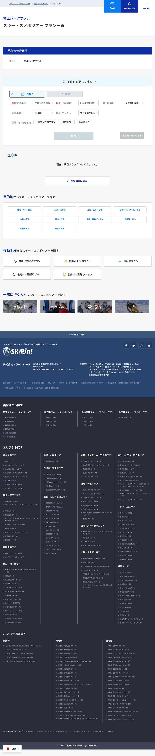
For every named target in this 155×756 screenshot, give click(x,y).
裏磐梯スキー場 (10, 546)
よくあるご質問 (21, 389)
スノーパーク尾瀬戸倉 (13, 609)
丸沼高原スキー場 (11, 621)
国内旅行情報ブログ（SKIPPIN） (110, 737)
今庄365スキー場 (126, 546)
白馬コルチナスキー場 (90, 507)
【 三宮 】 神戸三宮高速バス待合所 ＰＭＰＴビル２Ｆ (23, 652)
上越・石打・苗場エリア (55, 502)
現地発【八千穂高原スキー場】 (118, 714)
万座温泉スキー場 (11, 601)
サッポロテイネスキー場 (13, 494)
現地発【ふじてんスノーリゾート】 (120, 721)
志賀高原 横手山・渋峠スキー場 (94, 565)
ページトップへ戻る (77, 340)
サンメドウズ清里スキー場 (129, 487)
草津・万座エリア (52, 461)
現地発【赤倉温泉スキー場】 (68, 679)
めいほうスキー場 (126, 538)
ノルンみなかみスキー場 (13, 594)
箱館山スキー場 (125, 606)
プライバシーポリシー (39, 394)
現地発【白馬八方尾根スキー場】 (119, 656)
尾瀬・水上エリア (11, 570)
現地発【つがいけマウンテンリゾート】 (121, 659)
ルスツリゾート (10, 467)
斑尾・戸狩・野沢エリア (93, 531)
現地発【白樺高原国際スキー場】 (119, 690)
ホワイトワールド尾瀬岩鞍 (14, 597)
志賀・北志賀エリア (90, 558)
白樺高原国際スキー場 (53, 484)
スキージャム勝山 (126, 519)
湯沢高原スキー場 (52, 540)
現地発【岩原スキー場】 (66, 714)
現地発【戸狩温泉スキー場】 (68, 659)
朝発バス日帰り (10, 431)
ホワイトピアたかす (127, 534)
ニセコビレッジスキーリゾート (16, 471)
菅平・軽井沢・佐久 (95, 221)
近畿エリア (123, 572)
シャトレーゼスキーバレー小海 (131, 506)
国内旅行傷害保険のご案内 (14, 394)
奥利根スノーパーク (12, 590)
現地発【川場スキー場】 (116, 694)
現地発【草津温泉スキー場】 (118, 675)
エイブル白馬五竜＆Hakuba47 (93, 500)
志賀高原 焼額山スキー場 (91, 588)
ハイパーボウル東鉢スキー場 (130, 602)
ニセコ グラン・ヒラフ (13, 475)
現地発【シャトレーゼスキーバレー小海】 (122, 706)
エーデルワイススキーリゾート (16, 563)
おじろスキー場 (125, 578)
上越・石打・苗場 (95, 211)
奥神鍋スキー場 (125, 590)
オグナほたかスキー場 (13, 605)
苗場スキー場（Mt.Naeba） (55, 513)
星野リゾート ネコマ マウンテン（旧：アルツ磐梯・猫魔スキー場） (21, 525)
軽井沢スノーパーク (127, 479)
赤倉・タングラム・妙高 (130, 211)
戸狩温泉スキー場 (89, 548)
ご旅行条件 (123, 389)
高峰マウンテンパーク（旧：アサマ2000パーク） (135, 500)
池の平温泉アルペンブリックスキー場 (96, 471)
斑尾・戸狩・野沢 (24, 211)
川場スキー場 (9, 582)
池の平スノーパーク (53, 492)
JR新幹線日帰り (10, 439)
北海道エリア (9, 461)
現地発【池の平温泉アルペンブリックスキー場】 (75, 690)
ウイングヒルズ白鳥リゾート (130, 550)
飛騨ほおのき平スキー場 (128, 558)
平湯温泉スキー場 (126, 561)
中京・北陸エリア (126, 512)
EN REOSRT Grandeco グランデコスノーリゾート (21, 512)
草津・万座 (59, 221)
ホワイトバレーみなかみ (13, 617)
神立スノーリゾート (53, 524)
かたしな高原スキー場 (13, 613)
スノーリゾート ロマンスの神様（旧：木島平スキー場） (98, 592)
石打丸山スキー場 (52, 528)
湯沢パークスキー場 (53, 548)
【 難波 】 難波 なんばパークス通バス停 (19, 659)
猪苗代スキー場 (10, 534)
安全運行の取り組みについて (102, 389)
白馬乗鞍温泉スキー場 (90, 511)
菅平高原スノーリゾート (128, 475)
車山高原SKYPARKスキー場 (55, 496)
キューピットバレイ (53, 552)
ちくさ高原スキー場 (127, 598)
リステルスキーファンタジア (15, 530)
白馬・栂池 (24, 221)
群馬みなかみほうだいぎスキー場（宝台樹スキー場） (21, 577)
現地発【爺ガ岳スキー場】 (117, 652)
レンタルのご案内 (40, 389)
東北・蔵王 (59, 231)
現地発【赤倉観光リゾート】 (68, 683)
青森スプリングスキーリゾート (16, 538)
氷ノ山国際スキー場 (127, 582)
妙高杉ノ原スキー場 (90, 479)
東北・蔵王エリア (11, 501)
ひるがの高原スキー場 (127, 530)
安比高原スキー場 (11, 542)
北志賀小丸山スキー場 (90, 576)
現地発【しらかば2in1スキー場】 (119, 687)
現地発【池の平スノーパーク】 (118, 679)
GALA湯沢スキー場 (52, 536)
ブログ (68, 389)
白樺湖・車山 (130, 221)
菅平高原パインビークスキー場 (131, 496)
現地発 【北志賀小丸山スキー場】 (70, 671)
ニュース (56, 389)
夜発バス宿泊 (9, 427)
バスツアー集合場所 (15, 640)
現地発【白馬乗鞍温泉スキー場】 (119, 667)
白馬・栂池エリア (89, 489)
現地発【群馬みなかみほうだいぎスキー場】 (123, 718)
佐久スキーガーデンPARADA (130, 471)
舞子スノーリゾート (53, 521)
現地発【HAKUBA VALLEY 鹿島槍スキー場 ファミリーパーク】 (78, 726)
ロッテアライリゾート (90, 483)
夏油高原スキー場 (11, 521)
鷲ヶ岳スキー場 (125, 542)
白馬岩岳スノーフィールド (92, 504)
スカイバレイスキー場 (127, 594)
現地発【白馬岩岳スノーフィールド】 (121, 663)
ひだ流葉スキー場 (126, 554)
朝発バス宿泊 (9, 435)
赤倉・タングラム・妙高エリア (96, 461)
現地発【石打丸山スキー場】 (68, 710)
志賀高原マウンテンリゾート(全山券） (96, 580)
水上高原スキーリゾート (13, 624)
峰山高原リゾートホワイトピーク (131, 625)
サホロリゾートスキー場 (13, 490)
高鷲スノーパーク (126, 527)
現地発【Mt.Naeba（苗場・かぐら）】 (71, 706)
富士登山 (92, 737)
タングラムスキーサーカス (92, 551)
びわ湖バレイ (124, 617)
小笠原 (51, 737)
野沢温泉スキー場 (89, 544)
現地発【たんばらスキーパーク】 (119, 698)
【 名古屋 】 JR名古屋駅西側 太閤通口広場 (20, 667)
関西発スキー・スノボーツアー (59, 418)
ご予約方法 (80, 389)
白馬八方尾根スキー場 (90, 515)
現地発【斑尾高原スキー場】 (68, 652)
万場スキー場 (124, 621)
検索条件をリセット (132, 135)
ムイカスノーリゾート (53, 555)
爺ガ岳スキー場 (88, 525)
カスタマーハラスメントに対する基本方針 (71, 394)
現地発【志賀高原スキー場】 (68, 675)
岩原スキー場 (50, 532)
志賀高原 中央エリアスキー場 (93, 584)
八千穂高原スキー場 (127, 467)
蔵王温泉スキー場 (11, 507)
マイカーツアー (126, 423)
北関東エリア (9, 553)
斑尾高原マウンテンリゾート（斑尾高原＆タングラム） (97, 538)
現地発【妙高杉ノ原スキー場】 (69, 687)
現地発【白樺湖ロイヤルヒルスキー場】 (121, 683)
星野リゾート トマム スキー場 (16, 483)
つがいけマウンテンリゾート (93, 496)
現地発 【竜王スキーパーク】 (68, 663)
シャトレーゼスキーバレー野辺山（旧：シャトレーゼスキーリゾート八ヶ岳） (134, 491)
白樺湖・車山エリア (53, 474)
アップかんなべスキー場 (128, 586)
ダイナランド (124, 523)
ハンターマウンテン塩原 (13, 559)
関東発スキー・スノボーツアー (18, 418)
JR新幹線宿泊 (10, 443)
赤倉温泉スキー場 (89, 475)
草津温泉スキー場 (52, 467)
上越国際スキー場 (52, 517)
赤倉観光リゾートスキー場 (92, 467)
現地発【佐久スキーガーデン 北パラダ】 (122, 725)
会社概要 (7, 389)
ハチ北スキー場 (125, 613)
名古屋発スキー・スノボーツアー (98, 418)
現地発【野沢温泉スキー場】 (68, 656)
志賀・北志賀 (59, 211)
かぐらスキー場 (51, 559)
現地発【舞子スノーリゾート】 (69, 702)
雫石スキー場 (9, 517)
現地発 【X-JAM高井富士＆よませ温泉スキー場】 (75, 667)
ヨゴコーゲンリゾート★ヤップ (131, 629)
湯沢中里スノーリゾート (54, 509)
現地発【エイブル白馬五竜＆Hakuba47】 (72, 721)
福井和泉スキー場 (126, 565)
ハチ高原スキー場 (126, 609)
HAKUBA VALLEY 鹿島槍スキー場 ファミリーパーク (98, 519)
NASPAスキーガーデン (53, 544)
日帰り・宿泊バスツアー (65, 737)
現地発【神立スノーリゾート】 (69, 698)
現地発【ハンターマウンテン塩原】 (120, 710)
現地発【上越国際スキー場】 (68, 694)
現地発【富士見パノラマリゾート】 (120, 702)
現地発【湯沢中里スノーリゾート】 (70, 718)
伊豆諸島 (31, 737)
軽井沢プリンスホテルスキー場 (131, 483)
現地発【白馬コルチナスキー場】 (119, 671)
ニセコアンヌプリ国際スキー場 (16, 479)
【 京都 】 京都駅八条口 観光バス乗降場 (19, 663)
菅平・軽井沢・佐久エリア (131, 461)
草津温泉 (82, 737)
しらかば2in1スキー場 (53, 480)
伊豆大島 (41, 737)
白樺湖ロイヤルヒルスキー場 (56, 488)
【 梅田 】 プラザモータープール (16, 656)
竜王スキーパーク (89, 568)
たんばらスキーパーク (13, 586)
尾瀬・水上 (24, 231)
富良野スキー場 (10, 487)
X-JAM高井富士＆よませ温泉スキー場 (96, 572)
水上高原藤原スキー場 (13, 628)
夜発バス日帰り (10, 423)
